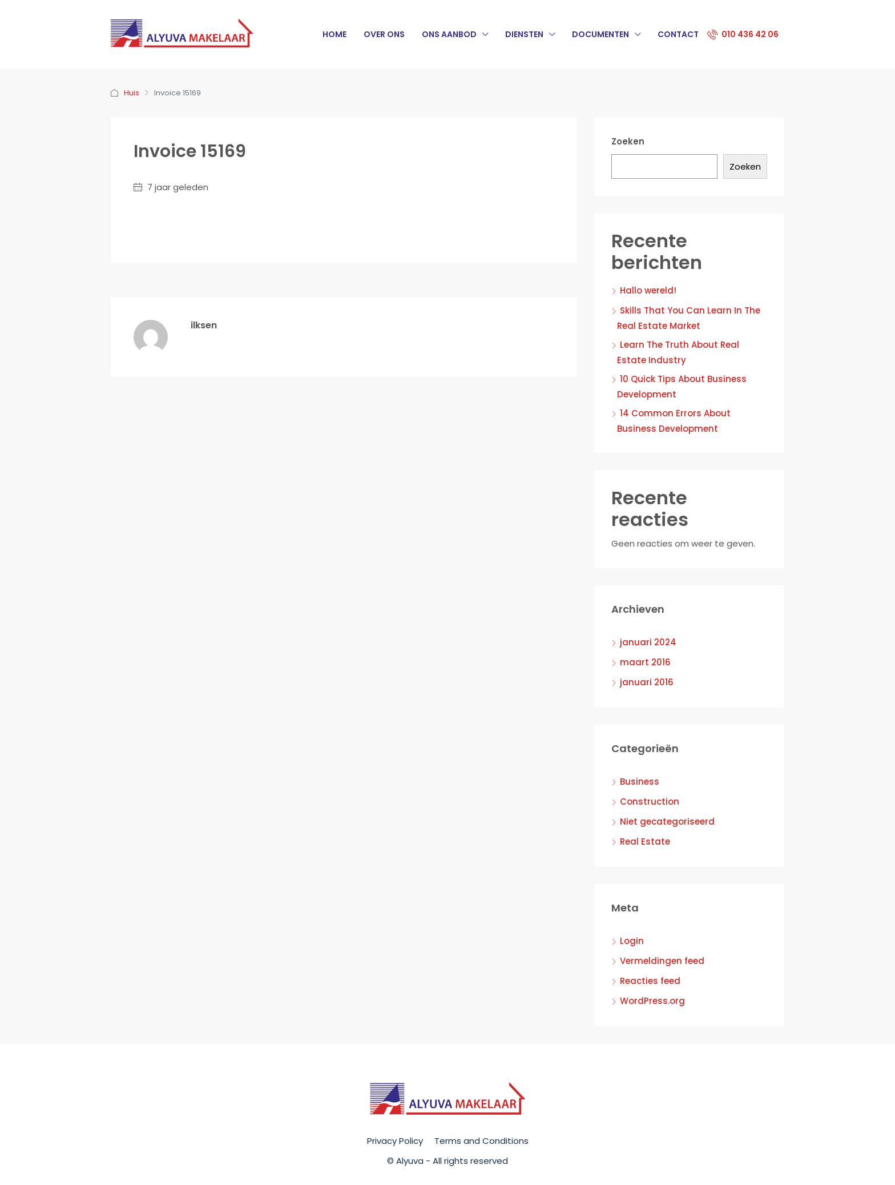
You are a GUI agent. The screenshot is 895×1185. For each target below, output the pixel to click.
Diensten (524, 34)
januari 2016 (647, 682)
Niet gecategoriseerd (667, 822)
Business (639, 782)
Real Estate (645, 841)
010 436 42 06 (743, 34)
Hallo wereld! (648, 290)
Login (632, 941)
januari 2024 (648, 642)
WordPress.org (652, 1001)
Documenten (600, 34)
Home (334, 34)
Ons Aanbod (449, 34)
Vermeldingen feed (662, 961)
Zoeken (627, 141)
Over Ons (384, 34)
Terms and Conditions (481, 1141)
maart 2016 (645, 662)
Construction (649, 802)
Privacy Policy (395, 1141)
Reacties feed (650, 981)
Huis (131, 92)
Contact (678, 34)
